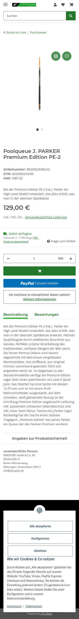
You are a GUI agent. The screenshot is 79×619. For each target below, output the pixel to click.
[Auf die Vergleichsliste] (55, 56)
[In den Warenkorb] (6, 45)
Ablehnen (40, 551)
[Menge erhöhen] (70, 258)
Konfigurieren (40, 538)
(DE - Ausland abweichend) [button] (21, 239)
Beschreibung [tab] (15, 315)
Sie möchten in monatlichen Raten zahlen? (39, 297)
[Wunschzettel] (63, 4)
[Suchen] (34, 15)
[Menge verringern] (8, 258)
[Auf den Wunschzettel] (66, 56)
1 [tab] (37, 129)
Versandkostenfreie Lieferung (46, 217)
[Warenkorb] (71, 4)
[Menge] (34, 258)
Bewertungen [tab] (47, 315)
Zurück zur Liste (16, 32)
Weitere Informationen (39, 299)
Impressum (14, 606)
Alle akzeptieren (40, 526)
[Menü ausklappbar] (5, 2)
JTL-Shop (47, 613)
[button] (55, 4)
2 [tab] (41, 129)
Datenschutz (34, 606)
